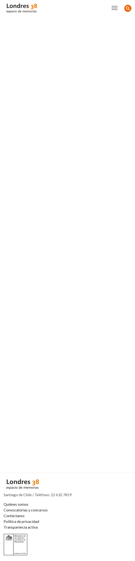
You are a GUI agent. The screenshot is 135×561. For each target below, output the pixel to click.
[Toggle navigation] (114, 8)
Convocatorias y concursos (26, 510)
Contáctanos (14, 515)
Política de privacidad (21, 521)
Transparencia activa (21, 527)
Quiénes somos (16, 504)
